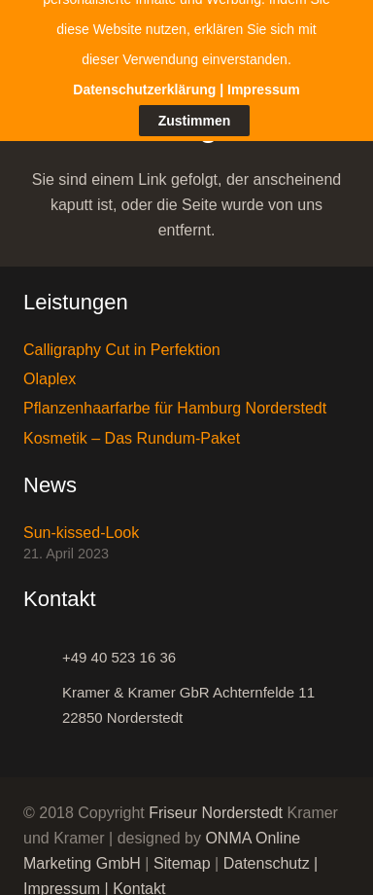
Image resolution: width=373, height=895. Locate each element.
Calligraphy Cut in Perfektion (121, 338)
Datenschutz (266, 852)
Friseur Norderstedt (216, 802)
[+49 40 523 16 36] (42, 647)
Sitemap (182, 852)
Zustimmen (194, 67)
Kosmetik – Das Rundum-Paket (131, 426)
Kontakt (139, 878)
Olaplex (49, 367)
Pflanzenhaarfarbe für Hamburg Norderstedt (174, 396)
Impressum (61, 878)
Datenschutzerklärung (144, 36)
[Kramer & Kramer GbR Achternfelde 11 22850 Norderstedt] (42, 694)
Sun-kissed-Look (81, 521)
